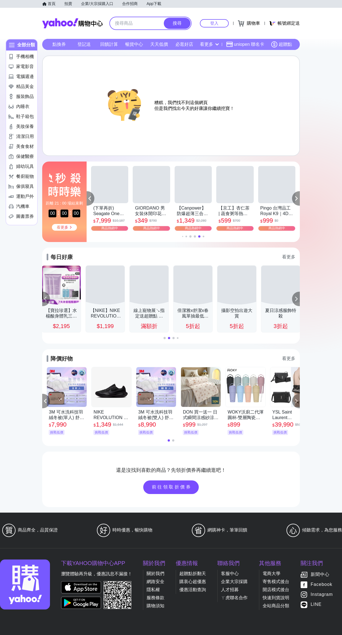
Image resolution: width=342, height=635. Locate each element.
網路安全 (155, 581)
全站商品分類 (276, 605)
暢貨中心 (134, 44)
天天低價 (159, 44)
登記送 (84, 44)
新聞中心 (320, 574)
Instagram (322, 594)
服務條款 (155, 597)
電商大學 (271, 573)
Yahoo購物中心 (72, 23)
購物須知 (155, 605)
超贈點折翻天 (192, 573)
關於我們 (155, 573)
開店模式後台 (276, 589)
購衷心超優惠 (192, 581)
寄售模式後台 (276, 581)
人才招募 (230, 589)
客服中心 (230, 573)
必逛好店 (184, 44)
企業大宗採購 (234, 581)
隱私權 (153, 589)
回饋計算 (109, 44)
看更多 (209, 44)
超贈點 (281, 44)
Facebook (321, 584)
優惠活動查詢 (192, 589)
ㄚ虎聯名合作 (234, 597)
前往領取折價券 (172, 487)
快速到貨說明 (276, 597)
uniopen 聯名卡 (245, 44)
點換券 (59, 44)
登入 (214, 23)
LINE (316, 604)
